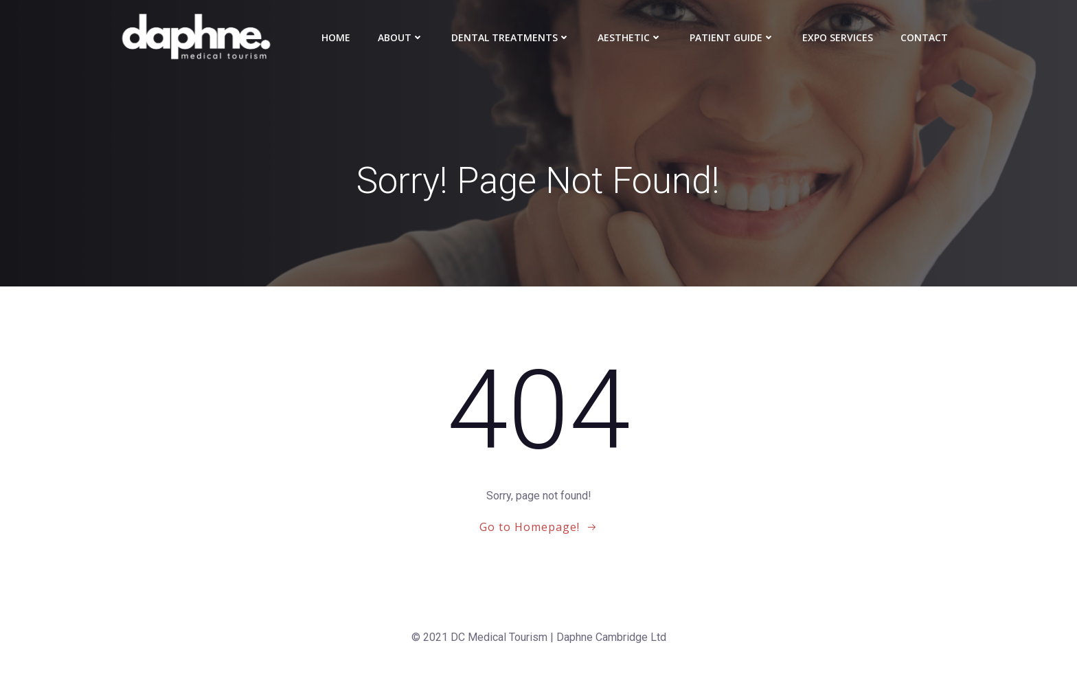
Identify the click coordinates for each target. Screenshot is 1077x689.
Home (335, 37)
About (401, 37)
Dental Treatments (510, 37)
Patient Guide (732, 37)
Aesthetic (630, 37)
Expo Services (837, 37)
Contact (924, 37)
